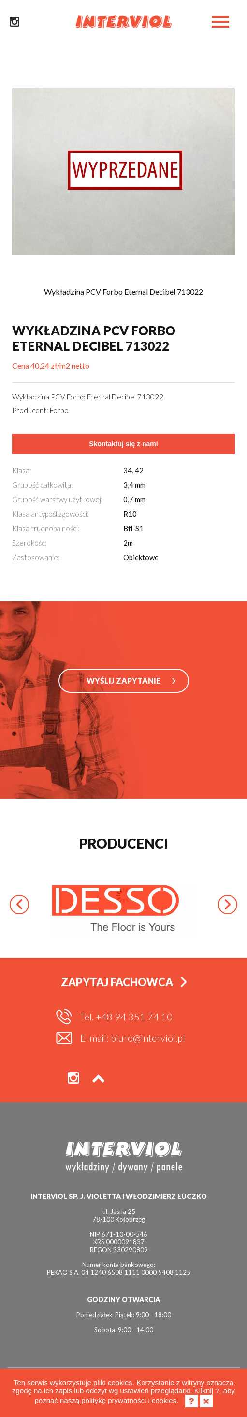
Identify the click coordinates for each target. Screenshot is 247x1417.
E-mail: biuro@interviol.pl (132, 1038)
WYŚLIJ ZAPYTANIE (123, 680)
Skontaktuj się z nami (123, 444)
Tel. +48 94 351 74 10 (126, 1016)
